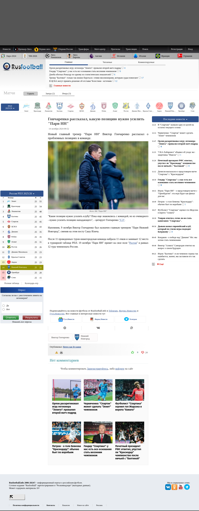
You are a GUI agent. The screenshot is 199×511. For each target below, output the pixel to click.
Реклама (99, 505)
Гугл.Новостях (57, 313)
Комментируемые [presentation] (146, 62)
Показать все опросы (22, 322)
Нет (8, 309)
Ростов (133, 242)
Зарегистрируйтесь (97, 368)
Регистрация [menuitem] (177, 49)
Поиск (145, 49)
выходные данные (81, 485)
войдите (119, 368)
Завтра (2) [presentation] (50, 93)
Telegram (113, 310)
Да (7, 305)
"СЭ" (121, 220)
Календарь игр (31, 283)
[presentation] (27, 93)
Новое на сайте (83, 505)
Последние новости (175, 119)
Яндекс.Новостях (127, 310)
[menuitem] (64, 49)
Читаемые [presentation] (107, 62)
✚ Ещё (160, 264)
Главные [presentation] (69, 62)
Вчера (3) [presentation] (66, 93)
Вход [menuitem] (190, 49)
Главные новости (62, 85)
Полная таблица (11, 283)
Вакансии (66, 505)
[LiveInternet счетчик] (17, 499)
